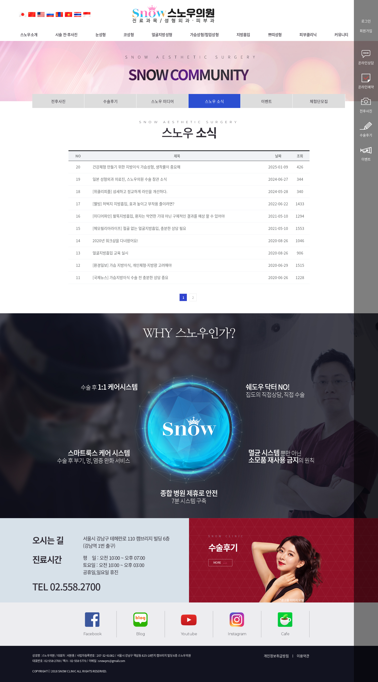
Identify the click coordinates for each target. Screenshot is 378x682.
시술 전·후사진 (66, 34)
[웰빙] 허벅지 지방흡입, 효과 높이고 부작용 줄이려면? (133, 204)
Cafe (285, 634)
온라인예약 (366, 86)
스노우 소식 (214, 101)
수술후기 (110, 101)
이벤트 (266, 101)
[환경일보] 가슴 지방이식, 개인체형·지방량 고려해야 (132, 265)
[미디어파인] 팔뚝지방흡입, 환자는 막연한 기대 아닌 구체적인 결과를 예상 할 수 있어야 (159, 216)
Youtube (189, 634)
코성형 (128, 34)
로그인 (366, 21)
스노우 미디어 (162, 101)
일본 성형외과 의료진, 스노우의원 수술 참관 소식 (130, 179)
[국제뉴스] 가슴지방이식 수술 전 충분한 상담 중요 (130, 277)
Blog (140, 634)
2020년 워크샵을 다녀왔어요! (115, 240)
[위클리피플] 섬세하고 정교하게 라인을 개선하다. (130, 191)
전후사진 (58, 101)
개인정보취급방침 (276, 655)
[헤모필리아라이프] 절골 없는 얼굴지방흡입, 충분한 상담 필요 (139, 228)
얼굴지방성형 (162, 34)
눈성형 (100, 34)
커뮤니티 (341, 34)
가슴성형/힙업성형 (204, 34)
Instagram (237, 634)
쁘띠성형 (275, 34)
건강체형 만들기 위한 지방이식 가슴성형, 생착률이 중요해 (136, 167)
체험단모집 (319, 101)
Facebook (92, 634)
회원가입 (366, 31)
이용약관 (303, 655)
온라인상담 (366, 62)
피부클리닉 (308, 34)
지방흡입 (243, 34)
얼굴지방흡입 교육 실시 (110, 253)
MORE (217, 562)
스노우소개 (28, 34)
